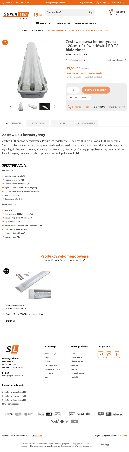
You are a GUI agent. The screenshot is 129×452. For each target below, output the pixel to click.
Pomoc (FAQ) (50, 353)
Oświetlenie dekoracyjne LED (14, 400)
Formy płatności (51, 365)
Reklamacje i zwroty (53, 369)
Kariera (74, 369)
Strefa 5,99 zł (63, 23)
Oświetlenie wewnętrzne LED (14, 392)
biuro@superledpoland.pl (12, 376)
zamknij (105, 444)
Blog (47, 377)
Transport (49, 373)
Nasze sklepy (76, 357)
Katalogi (74, 365)
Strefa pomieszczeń (10, 404)
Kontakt (74, 377)
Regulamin (49, 357)
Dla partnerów (77, 361)
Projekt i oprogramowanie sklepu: (111, 436)
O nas (73, 353)
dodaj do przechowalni (79, 97)
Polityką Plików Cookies (81, 444)
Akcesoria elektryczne (85, 23)
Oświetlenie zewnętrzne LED (14, 396)
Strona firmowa (77, 373)
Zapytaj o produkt (118, 107)
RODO (47, 361)
